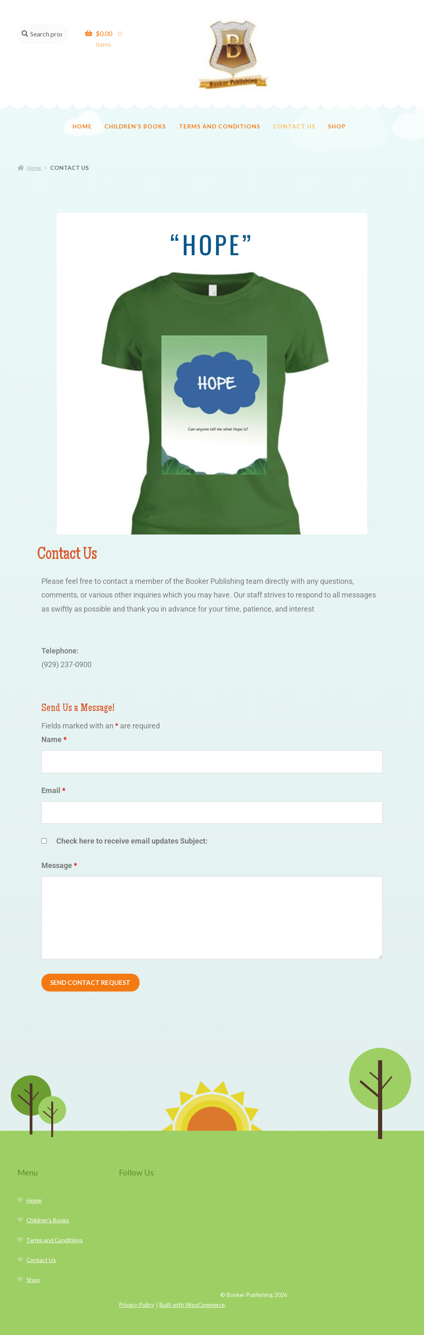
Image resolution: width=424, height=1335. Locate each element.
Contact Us (294, 110)
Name (54, 723)
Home (82, 110)
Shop (337, 110)
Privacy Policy (136, 1290)
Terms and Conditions (219, 110)
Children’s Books (135, 110)
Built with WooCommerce (192, 1290)
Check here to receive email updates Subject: (131, 825)
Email (53, 774)
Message (59, 849)
